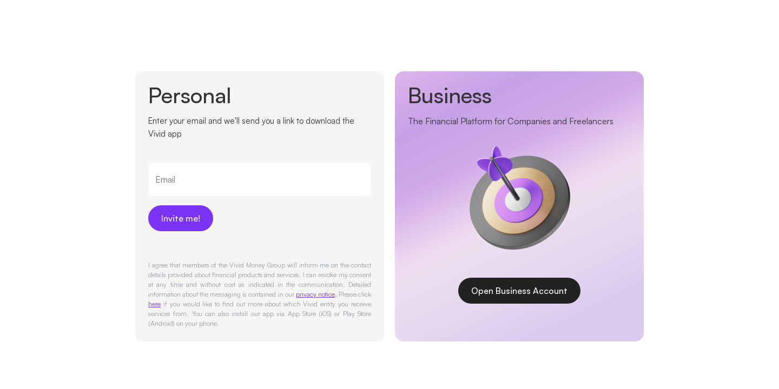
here (154, 304)
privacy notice (315, 294)
